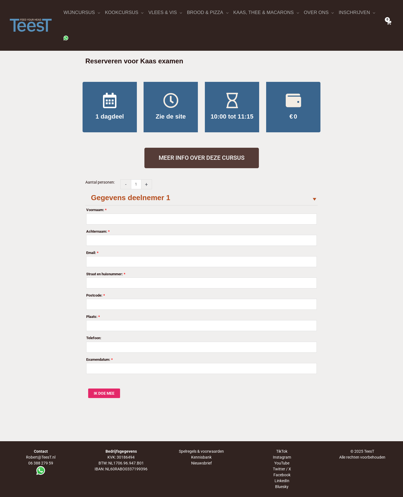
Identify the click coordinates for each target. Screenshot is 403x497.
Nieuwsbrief (201, 463)
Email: (92, 253)
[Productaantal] (136, 184)
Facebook (281, 475)
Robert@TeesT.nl (40, 457)
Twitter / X (282, 469)
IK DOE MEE (104, 393)
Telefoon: (93, 338)
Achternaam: (98, 231)
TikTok (281, 451)
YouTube (281, 463)
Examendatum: (99, 359)
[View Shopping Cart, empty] (389, 25)
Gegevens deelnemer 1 (130, 197)
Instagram (282, 457)
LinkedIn (282, 480)
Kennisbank (201, 457)
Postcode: (95, 295)
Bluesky (282, 486)
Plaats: (93, 317)
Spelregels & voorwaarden (201, 451)
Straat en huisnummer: (105, 274)
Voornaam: (96, 210)
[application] (97, 12)
